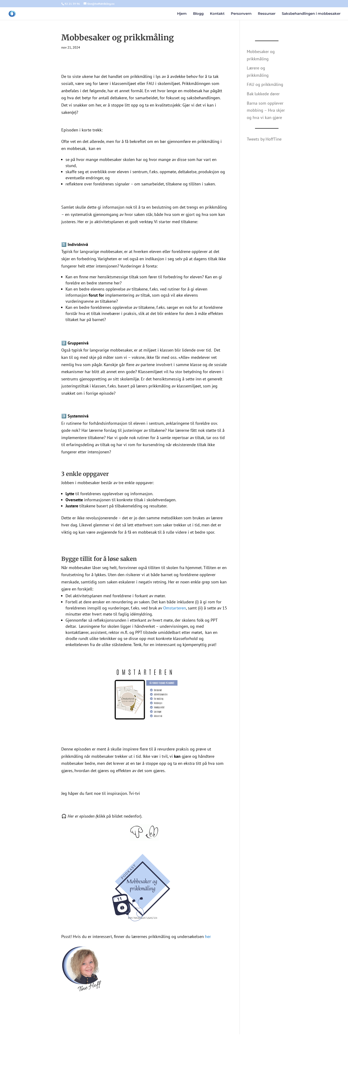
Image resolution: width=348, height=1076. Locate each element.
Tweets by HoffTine (264, 139)
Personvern (241, 14)
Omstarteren (174, 608)
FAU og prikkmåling (265, 84)
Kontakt (217, 14)
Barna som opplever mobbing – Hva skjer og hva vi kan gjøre (266, 110)
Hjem (182, 14)
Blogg (198, 14)
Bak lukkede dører (263, 93)
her (208, 936)
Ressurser (266, 14)
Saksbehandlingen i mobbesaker (311, 14)
